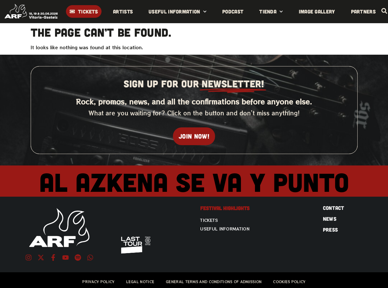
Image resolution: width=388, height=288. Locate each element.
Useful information (177, 11)
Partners (363, 11)
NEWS (329, 219)
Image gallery (317, 11)
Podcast (232, 11)
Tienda (271, 11)
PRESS (330, 229)
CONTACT (333, 208)
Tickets (209, 220)
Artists (123, 11)
